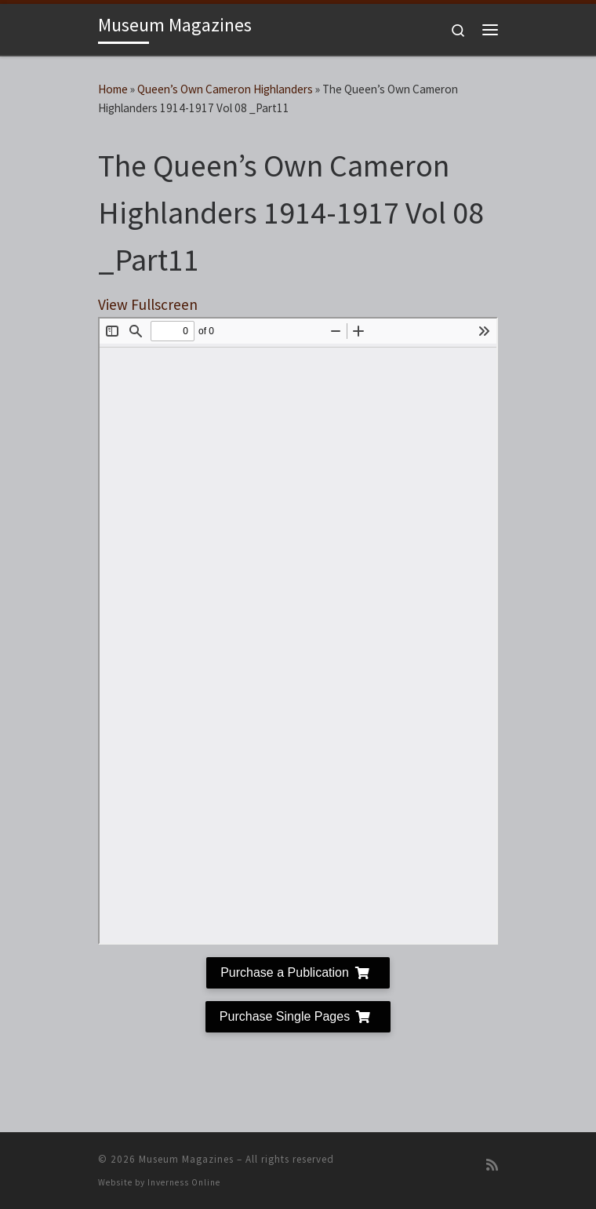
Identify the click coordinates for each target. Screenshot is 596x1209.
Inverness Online (183, 1182)
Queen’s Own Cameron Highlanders (225, 89)
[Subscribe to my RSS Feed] (492, 1165)
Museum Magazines (186, 1159)
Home (113, 89)
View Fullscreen (148, 304)
